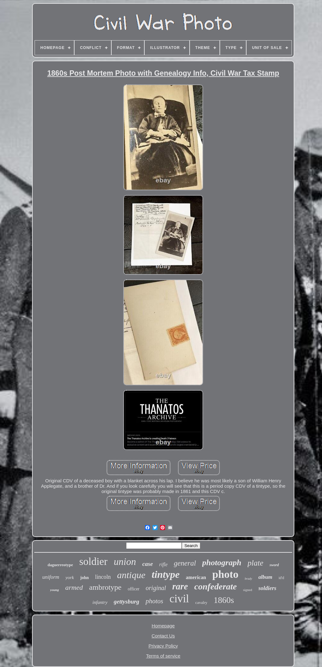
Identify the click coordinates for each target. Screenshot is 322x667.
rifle (163, 564)
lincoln (103, 577)
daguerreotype (60, 564)
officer (133, 589)
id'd (281, 578)
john (84, 577)
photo (225, 574)
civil (179, 599)
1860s (224, 600)
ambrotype (105, 587)
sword (274, 565)
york (69, 577)
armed (74, 587)
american (196, 577)
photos (154, 601)
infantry (100, 602)
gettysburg (126, 601)
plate (255, 563)
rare (180, 586)
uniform (50, 577)
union (125, 561)
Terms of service (163, 656)
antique (131, 575)
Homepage (163, 625)
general (185, 563)
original (156, 587)
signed (247, 590)
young (54, 590)
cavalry (201, 602)
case (147, 564)
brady (248, 578)
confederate (215, 586)
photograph (221, 562)
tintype (166, 574)
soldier (93, 561)
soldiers (267, 588)
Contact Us (163, 635)
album (265, 577)
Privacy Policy (163, 645)
